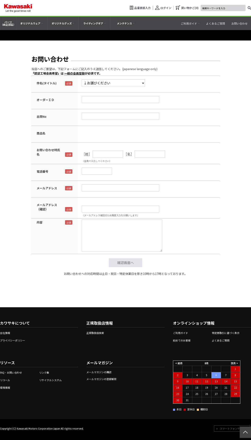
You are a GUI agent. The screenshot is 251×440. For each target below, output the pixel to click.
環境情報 (5, 387)
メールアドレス (47, 188)
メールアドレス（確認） (47, 207)
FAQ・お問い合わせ (11, 372)
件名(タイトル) (46, 83)
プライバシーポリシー (12, 340)
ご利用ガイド (180, 333)
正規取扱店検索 (95, 333)
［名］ (129, 154)
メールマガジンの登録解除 (101, 379)
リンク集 (44, 372)
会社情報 (5, 333)
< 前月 (179, 363)
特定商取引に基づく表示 (225, 333)
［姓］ (87, 154)
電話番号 (42, 171)
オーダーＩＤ (45, 100)
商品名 (41, 133)
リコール (5, 380)
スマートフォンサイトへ (233, 428)
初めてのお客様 (182, 340)
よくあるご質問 (220, 340)
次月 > (234, 363)
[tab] (31, 23)
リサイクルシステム (50, 380)
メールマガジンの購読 (98, 372)
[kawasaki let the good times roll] (18, 8)
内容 (39, 222)
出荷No (41, 116)
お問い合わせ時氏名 (48, 152)
